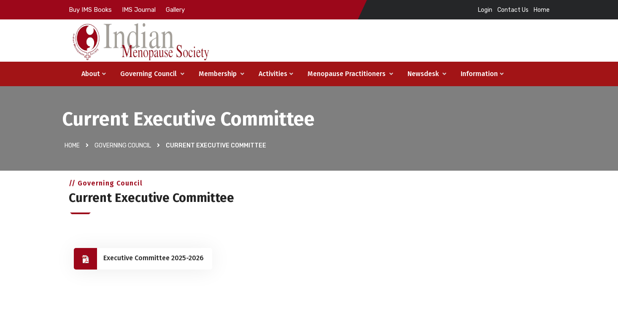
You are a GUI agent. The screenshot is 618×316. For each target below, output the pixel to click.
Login (485, 10)
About (93, 74)
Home (542, 10)
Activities (276, 74)
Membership (221, 74)
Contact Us (513, 10)
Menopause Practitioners (350, 74)
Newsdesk (427, 74)
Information (482, 74)
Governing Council (152, 74)
